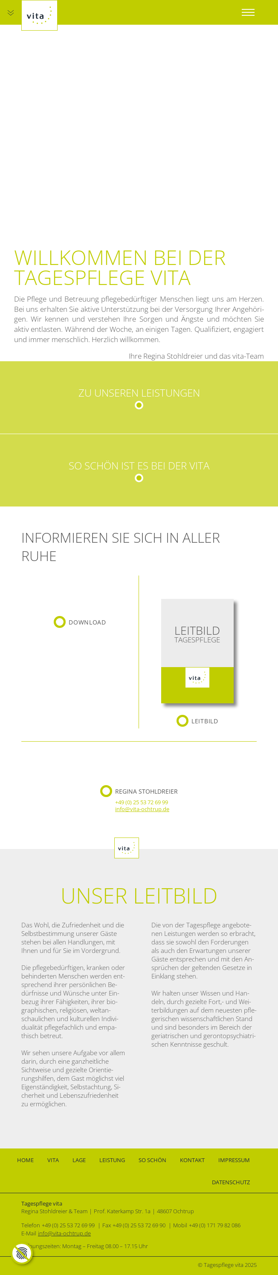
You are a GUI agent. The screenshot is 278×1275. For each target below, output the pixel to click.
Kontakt (192, 1160)
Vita (53, 1160)
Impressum (234, 1160)
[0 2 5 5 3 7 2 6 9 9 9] (142, 802)
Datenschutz (231, 1182)
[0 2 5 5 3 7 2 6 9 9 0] (140, 1225)
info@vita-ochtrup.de (142, 809)
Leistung (112, 1160)
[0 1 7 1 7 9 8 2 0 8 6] (215, 1225)
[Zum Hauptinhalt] (11, 13)
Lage (79, 1160)
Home (25, 1160)
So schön (152, 1160)
